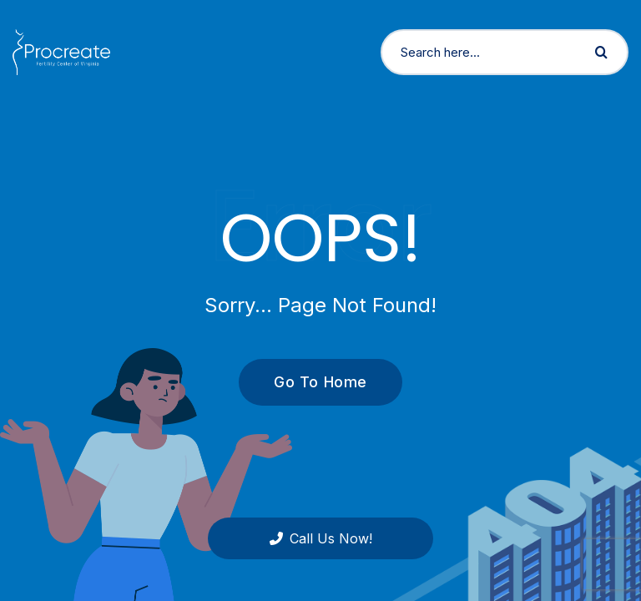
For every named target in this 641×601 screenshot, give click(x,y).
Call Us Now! (321, 538)
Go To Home (310, 382)
